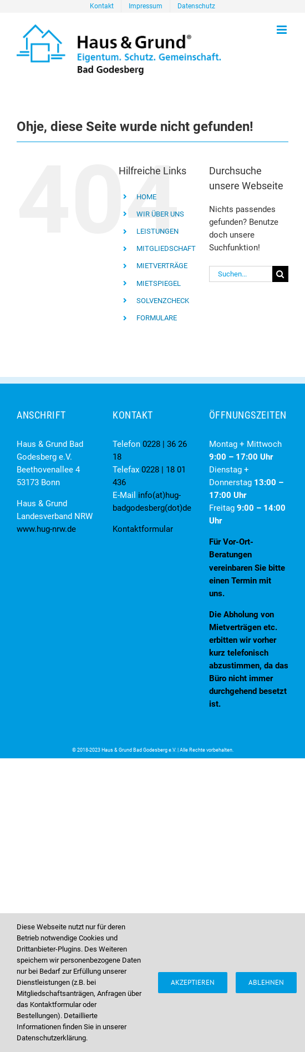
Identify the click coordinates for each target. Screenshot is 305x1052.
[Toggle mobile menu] (282, 30)
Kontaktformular (143, 529)
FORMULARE (156, 318)
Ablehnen (266, 982)
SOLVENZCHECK (162, 300)
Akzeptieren (193, 982)
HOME (146, 197)
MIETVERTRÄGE (161, 265)
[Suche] (280, 274)
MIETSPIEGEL (158, 283)
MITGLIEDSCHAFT (166, 248)
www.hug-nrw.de (46, 529)
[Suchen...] (240, 274)
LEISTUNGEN (157, 231)
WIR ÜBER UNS (160, 214)
